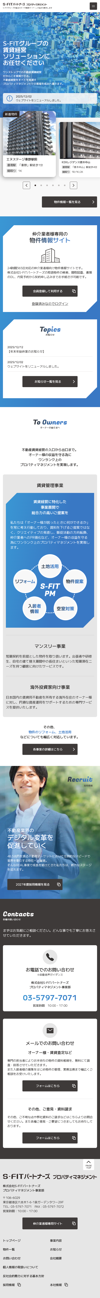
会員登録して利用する (54, 291)
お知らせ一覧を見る (55, 381)
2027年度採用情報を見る (38, 884)
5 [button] (59, 185)
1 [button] (35, 185)
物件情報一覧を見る (75, 202)
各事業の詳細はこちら (54, 749)
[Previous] (26, 185)
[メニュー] (93, 6)
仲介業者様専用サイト (54, 1223)
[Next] (73, 185)
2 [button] (41, 185)
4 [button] (53, 185)
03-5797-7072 (53, 1206)
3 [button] (47, 185)
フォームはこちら (56, 1085)
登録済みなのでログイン (50, 303)
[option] (25, 149)
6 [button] (64, 185)
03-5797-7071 (50, 997)
